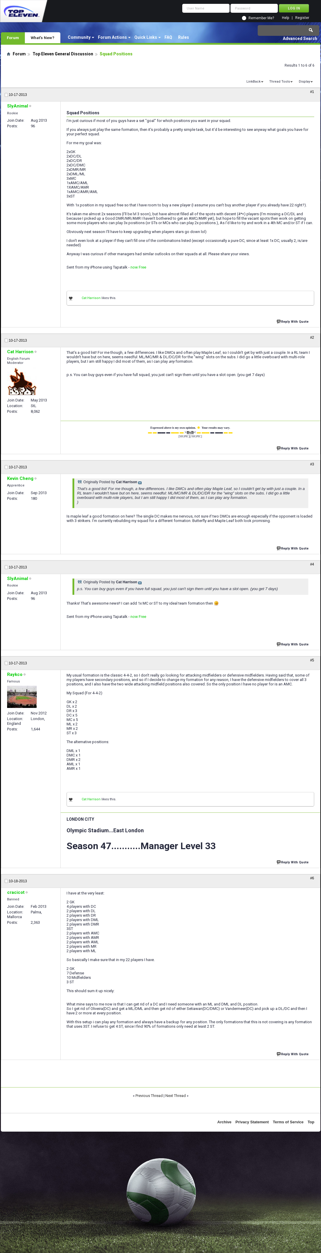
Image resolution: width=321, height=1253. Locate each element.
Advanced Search (300, 38)
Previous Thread (149, 1095)
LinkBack (253, 81)
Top (311, 1122)
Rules (183, 37)
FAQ (168, 37)
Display (304, 81)
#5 (312, 660)
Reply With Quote (293, 321)
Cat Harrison (91, 298)
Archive (224, 1122)
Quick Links (145, 37)
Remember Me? (261, 18)
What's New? (42, 37)
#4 (312, 564)
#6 (312, 878)
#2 (312, 337)
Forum (13, 37)
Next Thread (175, 1095)
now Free (138, 267)
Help (285, 18)
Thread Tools (279, 81)
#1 (312, 92)
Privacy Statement (252, 1122)
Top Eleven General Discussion (63, 54)
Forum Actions (112, 37)
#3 (312, 464)
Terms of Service (288, 1122)
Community (79, 37)
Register (302, 18)
